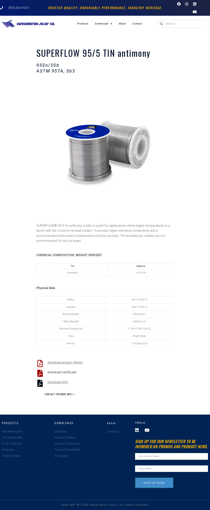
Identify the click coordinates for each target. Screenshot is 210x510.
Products (82, 23)
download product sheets (65, 362)
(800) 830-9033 (18, 7)
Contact (137, 23)
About (122, 23)
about (111, 423)
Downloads (103, 24)
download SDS (57, 382)
